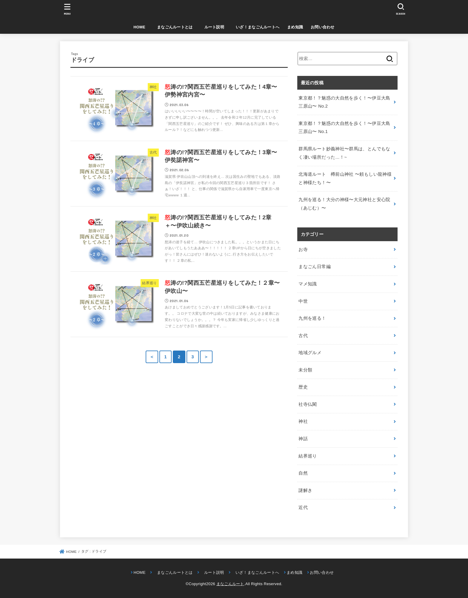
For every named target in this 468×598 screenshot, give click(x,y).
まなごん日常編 (314, 266)
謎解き (305, 490)
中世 (303, 301)
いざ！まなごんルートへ (256, 27)
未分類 (305, 370)
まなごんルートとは (173, 27)
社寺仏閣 (307, 404)
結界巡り (307, 456)
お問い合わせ (323, 27)
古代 (303, 335)
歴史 (303, 387)
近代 (303, 507)
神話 (303, 438)
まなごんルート (230, 584)
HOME (139, 27)
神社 (303, 421)
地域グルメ (309, 352)
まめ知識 (295, 27)
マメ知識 (307, 284)
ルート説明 (212, 27)
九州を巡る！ (312, 318)
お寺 (303, 249)
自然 (303, 473)
